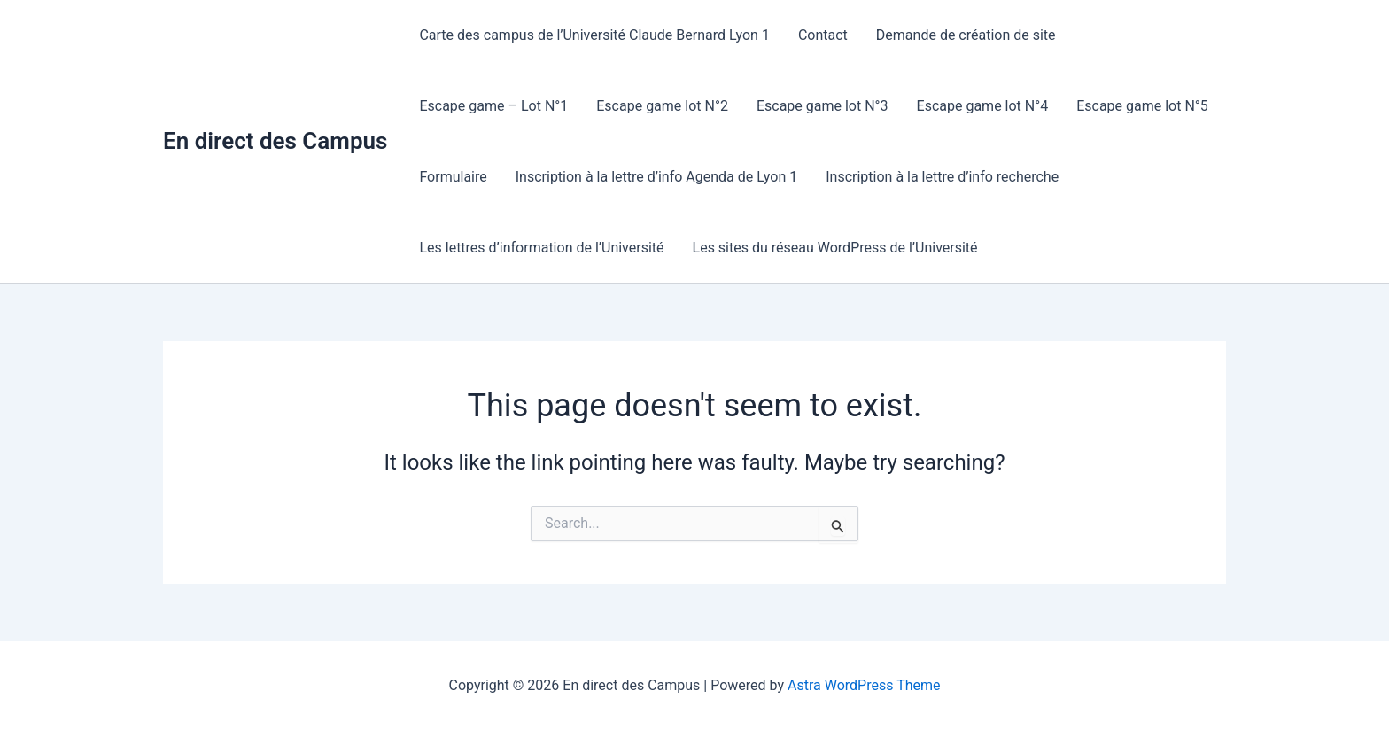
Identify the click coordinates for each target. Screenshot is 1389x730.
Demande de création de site (966, 35)
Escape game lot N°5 (1142, 105)
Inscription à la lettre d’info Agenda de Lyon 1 (656, 176)
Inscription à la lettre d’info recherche (942, 176)
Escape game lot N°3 (822, 105)
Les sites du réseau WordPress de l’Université (835, 247)
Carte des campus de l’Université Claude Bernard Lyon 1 (594, 35)
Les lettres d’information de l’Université (541, 247)
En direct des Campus (275, 141)
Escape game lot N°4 (983, 105)
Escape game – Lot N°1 (493, 105)
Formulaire (452, 176)
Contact (823, 35)
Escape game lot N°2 (662, 105)
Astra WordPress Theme (864, 685)
